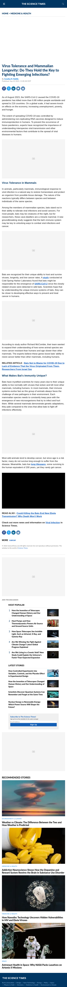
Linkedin (13, 88)
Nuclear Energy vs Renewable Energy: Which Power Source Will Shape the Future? (24, 704)
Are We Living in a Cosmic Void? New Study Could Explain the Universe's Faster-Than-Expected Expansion (28, 655)
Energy (39, 983)
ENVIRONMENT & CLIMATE (11, 819)
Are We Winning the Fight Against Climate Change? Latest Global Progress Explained (26, 644)
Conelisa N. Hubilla (11, 79)
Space (52, 983)
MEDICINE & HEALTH (21, 13)
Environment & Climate (48, 985)
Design (18, 983)
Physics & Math (9, 985)
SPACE (4, 961)
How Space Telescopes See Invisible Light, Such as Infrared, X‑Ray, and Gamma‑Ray (27, 634)
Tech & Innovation (8, 983)
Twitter (9, 88)
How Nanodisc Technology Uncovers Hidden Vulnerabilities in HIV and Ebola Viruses (32, 919)
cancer (12, 540)
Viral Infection (53, 522)
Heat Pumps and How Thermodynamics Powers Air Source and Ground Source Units (27, 623)
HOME (5, 13)
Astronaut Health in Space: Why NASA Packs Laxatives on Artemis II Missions (32, 966)
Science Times (23, 548)
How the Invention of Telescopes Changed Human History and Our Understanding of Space (26, 613)
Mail (23, 88)
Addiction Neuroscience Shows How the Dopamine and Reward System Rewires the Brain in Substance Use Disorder (33, 871)
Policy (46, 983)
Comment (18, 88)
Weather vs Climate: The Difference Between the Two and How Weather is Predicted (32, 823)
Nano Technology (29, 983)
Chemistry (20, 985)
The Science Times (33, 4)
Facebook (4, 88)
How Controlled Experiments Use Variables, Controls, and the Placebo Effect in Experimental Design (26, 673)
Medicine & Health (32, 985)
